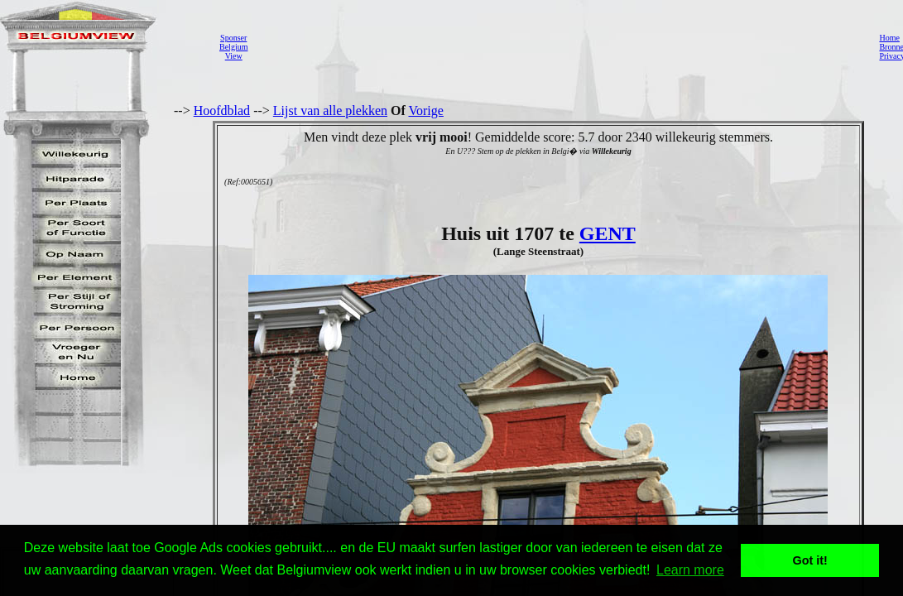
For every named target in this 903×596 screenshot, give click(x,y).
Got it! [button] (810, 560)
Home (889, 37)
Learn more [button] (690, 570)
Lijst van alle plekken (330, 110)
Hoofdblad (222, 110)
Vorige (426, 110)
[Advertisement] (558, 46)
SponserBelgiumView (233, 46)
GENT (607, 233)
